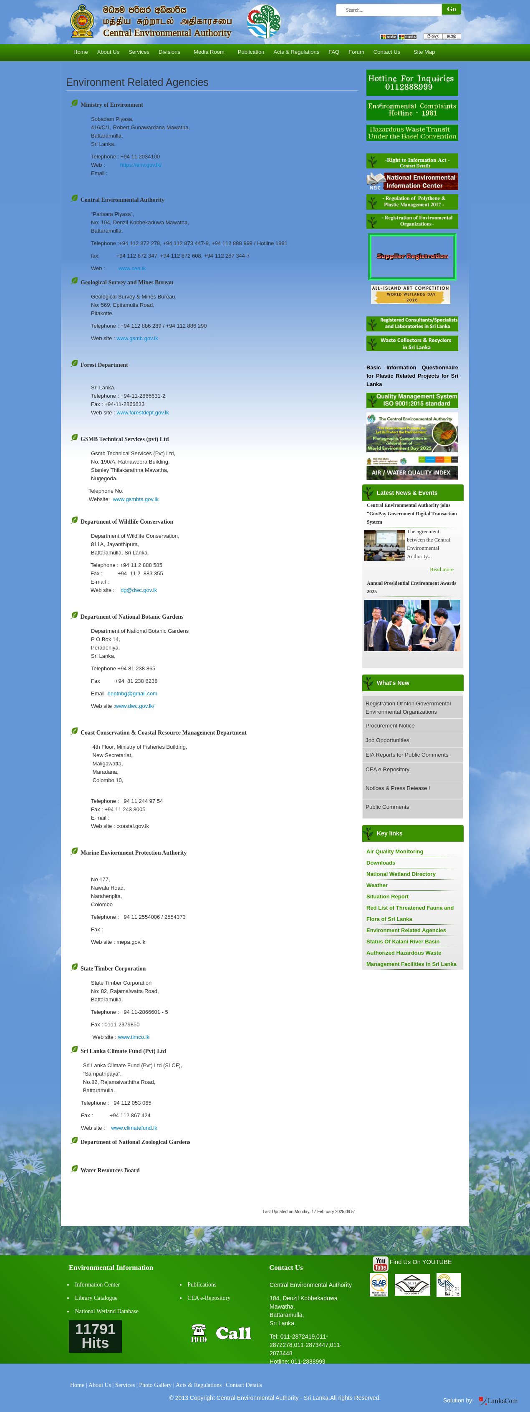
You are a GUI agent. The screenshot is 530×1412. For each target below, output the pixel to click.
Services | (126, 1385)
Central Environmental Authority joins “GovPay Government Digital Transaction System (412, 513)
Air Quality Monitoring (395, 851)
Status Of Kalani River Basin (403, 941)
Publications (201, 1285)
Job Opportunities (387, 740)
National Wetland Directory (401, 874)
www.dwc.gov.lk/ (134, 706)
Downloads (380, 863)
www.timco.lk (133, 1037)
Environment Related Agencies (406, 930)
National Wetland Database (107, 1311)
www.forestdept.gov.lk (142, 412)
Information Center (97, 1285)
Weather (377, 885)
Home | (78, 1385)
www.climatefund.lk (134, 1128)
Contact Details (244, 1385)
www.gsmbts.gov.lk (136, 499)
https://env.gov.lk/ (141, 165)
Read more (442, 569)
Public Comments (387, 807)
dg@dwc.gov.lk (139, 590)
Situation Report (387, 896)
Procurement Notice (390, 725)
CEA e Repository (387, 769)
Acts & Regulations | (200, 1385)
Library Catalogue (96, 1298)
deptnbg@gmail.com (132, 693)
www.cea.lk (132, 268)
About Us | (101, 1385)
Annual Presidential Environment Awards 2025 (411, 587)
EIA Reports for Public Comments (407, 755)
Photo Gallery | (156, 1385)
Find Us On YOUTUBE (421, 1262)
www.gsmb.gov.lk (137, 338)
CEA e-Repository (208, 1298)
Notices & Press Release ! (398, 788)
